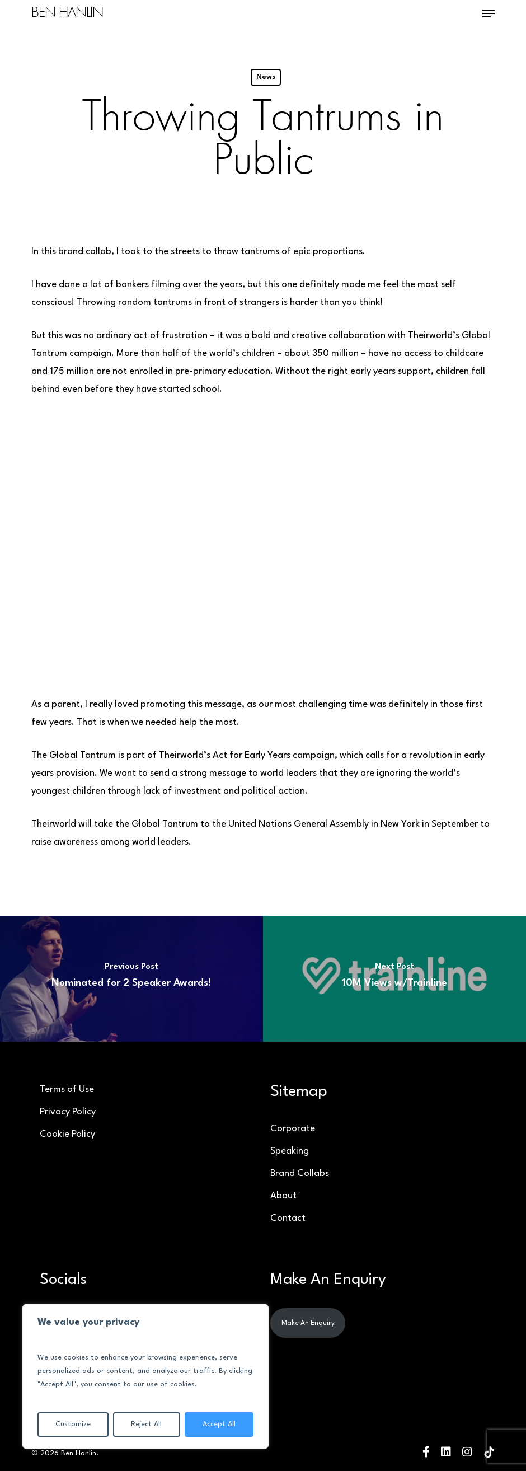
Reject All (146, 1424)
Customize (73, 1424)
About (283, 1196)
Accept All (219, 1424)
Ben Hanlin (67, 13)
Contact (288, 1218)
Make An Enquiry (308, 1323)
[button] (488, 13)
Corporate (292, 1128)
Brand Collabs (299, 1173)
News (265, 77)
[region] (145, 1376)
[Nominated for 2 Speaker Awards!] (131, 979)
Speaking (289, 1151)
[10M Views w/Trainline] (394, 979)
